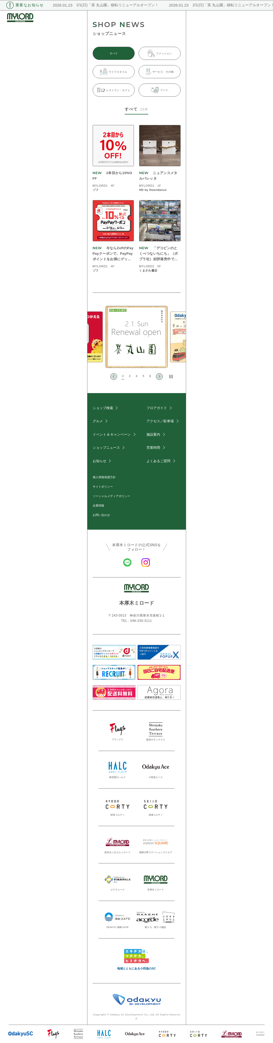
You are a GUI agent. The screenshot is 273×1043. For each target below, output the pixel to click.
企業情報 (98, 505)
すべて (114, 53)
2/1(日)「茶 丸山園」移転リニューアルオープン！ (113, 5)
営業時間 (153, 447)
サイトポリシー (103, 486)
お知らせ (99, 461)
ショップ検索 (103, 408)
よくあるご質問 (158, 461)
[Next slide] (159, 376)
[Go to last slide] (113, 376)
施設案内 (153, 434)
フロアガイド (156, 408)
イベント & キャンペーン (112, 434)
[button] (122, 376)
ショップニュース (106, 447)
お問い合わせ (101, 515)
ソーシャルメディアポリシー (111, 496)
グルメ (98, 421)
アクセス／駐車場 (160, 421)
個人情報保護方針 (104, 477)
